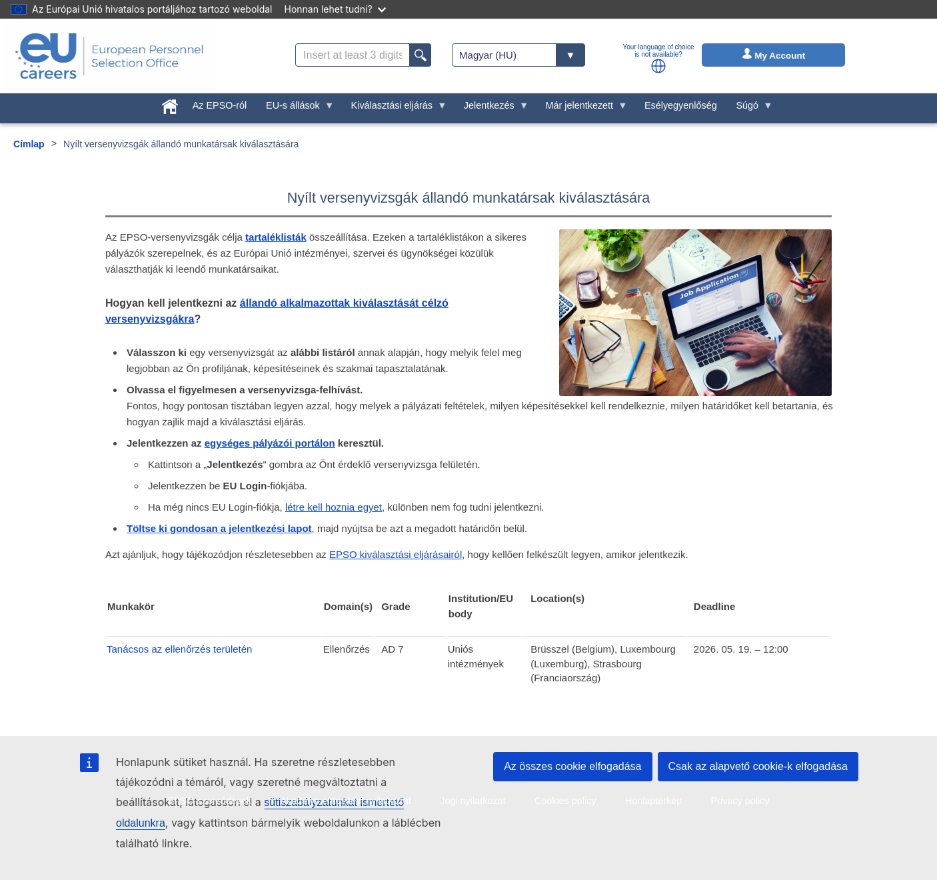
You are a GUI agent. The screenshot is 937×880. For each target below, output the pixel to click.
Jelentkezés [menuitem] (491, 108)
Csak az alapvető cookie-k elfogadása (758, 766)
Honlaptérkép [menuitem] (653, 800)
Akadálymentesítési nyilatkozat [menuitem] (345, 800)
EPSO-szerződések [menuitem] (209, 800)
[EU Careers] (109, 56)
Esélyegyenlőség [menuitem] (680, 105)
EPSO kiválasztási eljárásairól (395, 554)
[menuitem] (170, 104)
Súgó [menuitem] (749, 108)
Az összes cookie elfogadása (572, 766)
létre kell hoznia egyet (333, 507)
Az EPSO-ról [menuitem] (220, 105)
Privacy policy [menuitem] (740, 800)
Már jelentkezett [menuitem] (582, 108)
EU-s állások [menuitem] (296, 108)
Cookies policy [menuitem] (565, 800)
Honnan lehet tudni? (335, 9)
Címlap (29, 144)
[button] (658, 66)
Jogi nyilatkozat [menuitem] (472, 800)
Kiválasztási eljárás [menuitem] (394, 108)
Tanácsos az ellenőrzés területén (179, 649)
